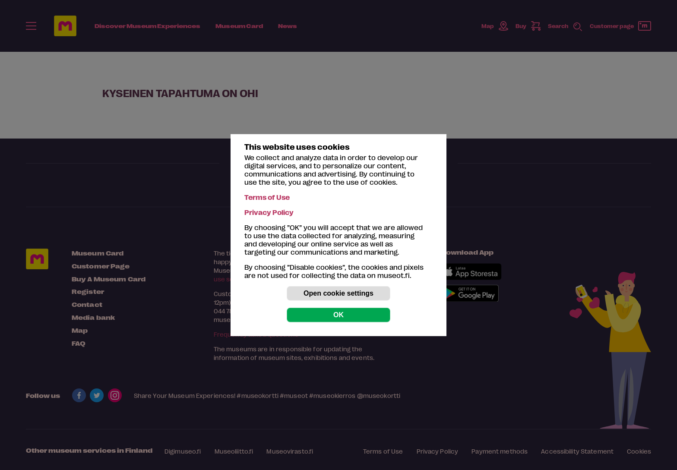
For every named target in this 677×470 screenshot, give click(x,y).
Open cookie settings (338, 293)
